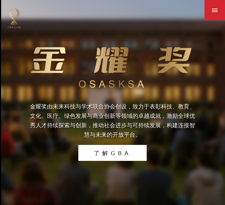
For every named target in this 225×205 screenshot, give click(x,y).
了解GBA (112, 152)
